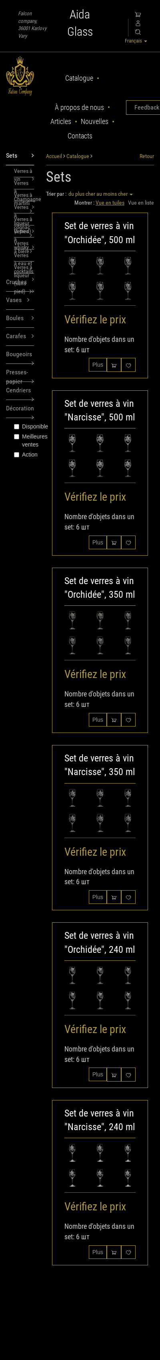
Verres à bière (23, 245)
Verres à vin (24, 172)
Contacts (80, 136)
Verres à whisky (24, 232)
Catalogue (79, 78)
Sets (20, 155)
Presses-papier (20, 375)
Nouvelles (94, 121)
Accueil (54, 156)
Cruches (19, 285)
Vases (18, 300)
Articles (60, 121)
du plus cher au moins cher (100, 194)
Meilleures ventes (24, 440)
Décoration (20, 411)
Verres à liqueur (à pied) (24, 208)
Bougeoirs (20, 357)
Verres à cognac (23, 220)
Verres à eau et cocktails (24, 257)
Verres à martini (23, 196)
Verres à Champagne (24, 184)
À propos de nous (79, 107)
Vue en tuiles (110, 202)
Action (24, 454)
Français (136, 41)
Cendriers (20, 393)
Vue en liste (141, 202)
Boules (20, 318)
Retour (147, 156)
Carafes (20, 336)
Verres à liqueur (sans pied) (24, 269)
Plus (97, 364)
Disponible (24, 426)
